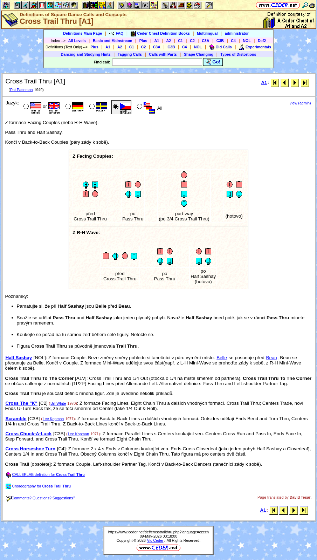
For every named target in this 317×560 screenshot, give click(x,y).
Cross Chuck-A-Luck (29, 433)
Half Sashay (19, 357)
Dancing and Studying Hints (86, 54)
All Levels (77, 41)
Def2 (262, 41)
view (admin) (300, 103)
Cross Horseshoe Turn (31, 448)
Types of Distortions (238, 54)
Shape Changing (198, 54)
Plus (143, 41)
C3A (205, 41)
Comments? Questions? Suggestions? (40, 498)
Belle (221, 357)
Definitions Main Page (82, 33)
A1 (156, 41)
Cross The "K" (21, 403)
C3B (220, 41)
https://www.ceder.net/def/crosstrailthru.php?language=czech (158, 532)
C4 (233, 41)
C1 (180, 41)
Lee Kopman (53, 419)
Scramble (16, 418)
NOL (247, 41)
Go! (213, 62)
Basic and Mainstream (112, 41)
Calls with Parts (163, 54)
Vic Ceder (155, 540)
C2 (192, 41)
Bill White (58, 403)
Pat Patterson (21, 90)
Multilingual (207, 33)
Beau (271, 357)
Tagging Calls (130, 54)
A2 (168, 41)
